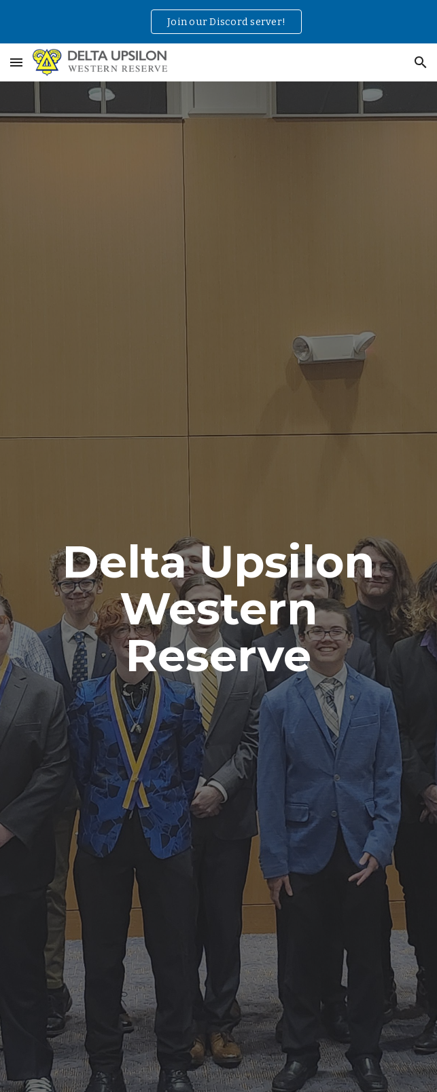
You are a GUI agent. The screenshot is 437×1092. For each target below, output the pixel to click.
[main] (218, 609)
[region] (218, 21)
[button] (16, 62)
